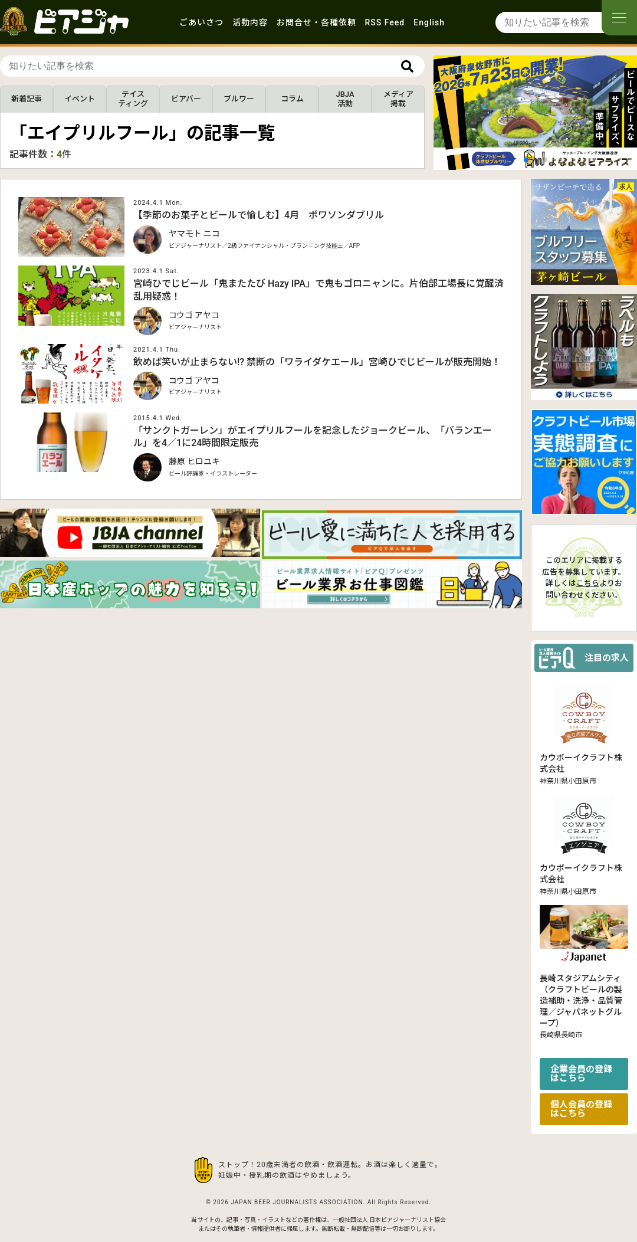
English (429, 22)
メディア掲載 (398, 99)
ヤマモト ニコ (194, 233)
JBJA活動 (345, 99)
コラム (292, 98)
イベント (79, 98)
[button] (526, 160)
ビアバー (186, 98)
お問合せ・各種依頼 (316, 22)
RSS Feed (385, 22)
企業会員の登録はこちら (581, 1073)
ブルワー (239, 98)
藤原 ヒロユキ (194, 461)
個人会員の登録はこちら (581, 1109)
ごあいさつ (201, 22)
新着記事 (26, 98)
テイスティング (133, 99)
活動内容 (250, 22)
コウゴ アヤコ (194, 315)
